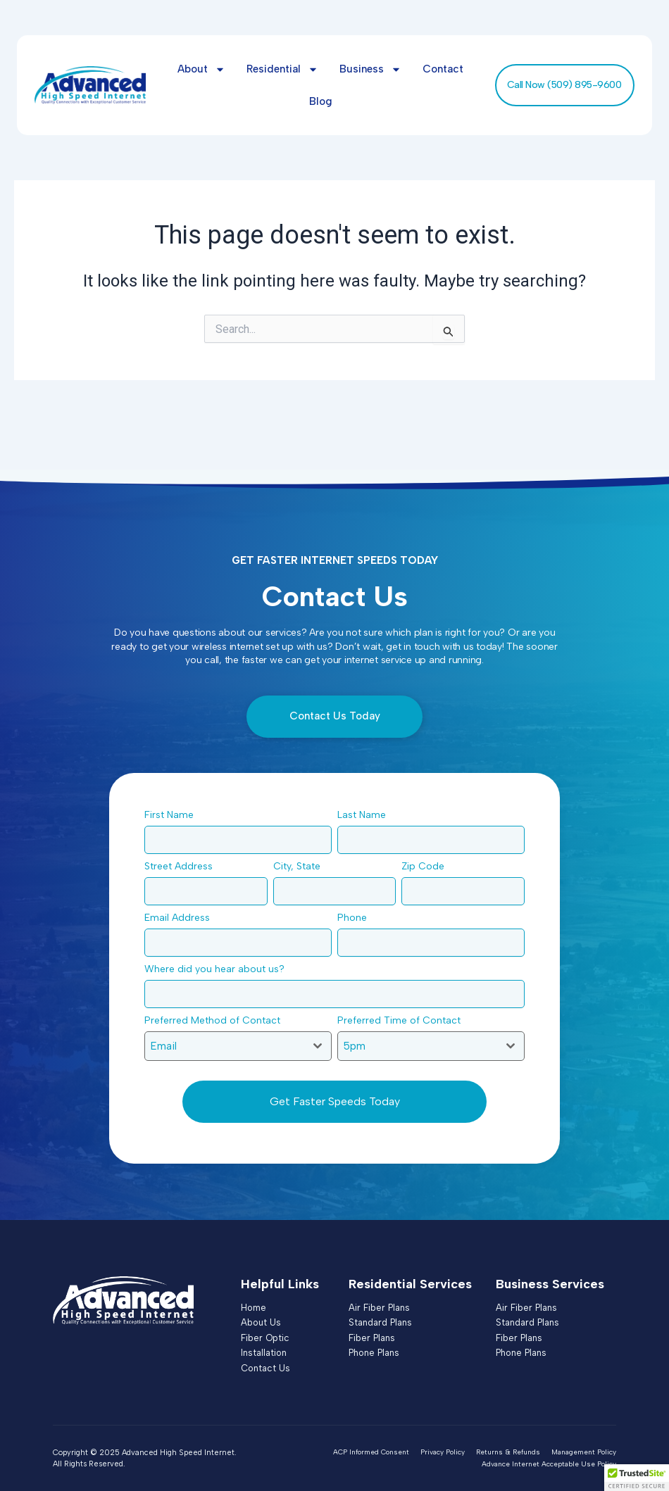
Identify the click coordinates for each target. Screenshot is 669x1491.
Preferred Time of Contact (402, 1020)
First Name (172, 815)
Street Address (182, 866)
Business (370, 69)
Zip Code (426, 866)
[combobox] (238, 1046)
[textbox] (224, 1046)
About (201, 69)
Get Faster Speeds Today (335, 1101)
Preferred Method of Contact (216, 1020)
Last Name (365, 815)
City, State (300, 866)
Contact (443, 69)
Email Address (181, 918)
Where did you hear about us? (218, 969)
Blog (320, 101)
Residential (282, 69)
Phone (356, 918)
